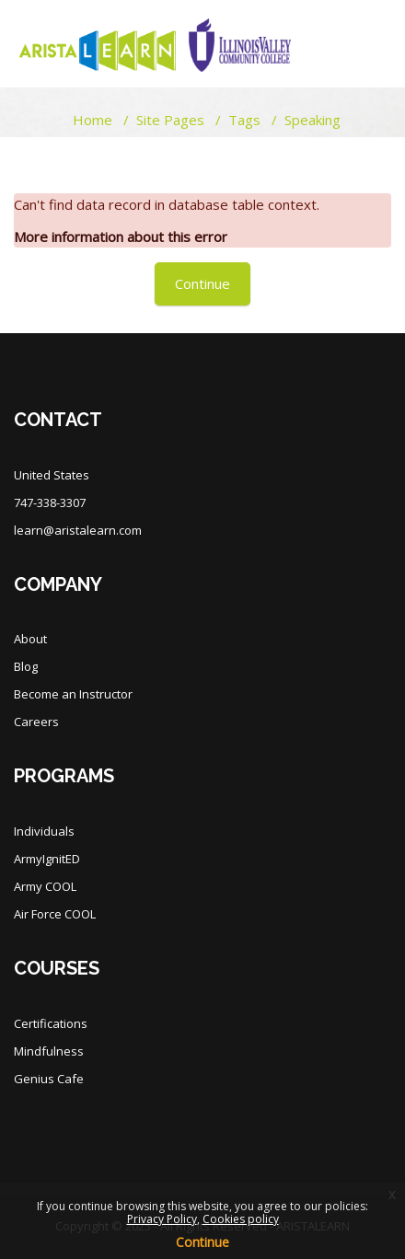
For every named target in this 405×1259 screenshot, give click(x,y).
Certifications (50, 1023)
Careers (36, 721)
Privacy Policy (162, 1219)
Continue (202, 283)
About (30, 638)
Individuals (44, 831)
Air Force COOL (55, 914)
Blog (26, 666)
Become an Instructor (73, 694)
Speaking (312, 119)
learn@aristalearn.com (78, 530)
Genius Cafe (49, 1078)
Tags (244, 119)
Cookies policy (240, 1219)
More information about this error (120, 236)
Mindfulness (49, 1051)
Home (92, 119)
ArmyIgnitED (47, 858)
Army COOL (45, 886)
